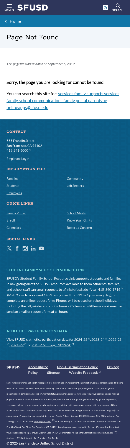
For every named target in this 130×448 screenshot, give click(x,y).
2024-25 (82, 339)
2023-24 (99, 339)
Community (75, 178)
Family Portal (16, 213)
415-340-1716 (110, 289)
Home (15, 21)
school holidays (104, 300)
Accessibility (38, 367)
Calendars (14, 228)
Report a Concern (79, 228)
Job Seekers (75, 186)
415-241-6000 (19, 150)
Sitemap (53, 372)
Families (12, 178)
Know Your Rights (79, 220)
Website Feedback (85, 372)
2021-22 (18, 345)
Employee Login (18, 159)
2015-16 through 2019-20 (53, 345)
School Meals (76, 213)
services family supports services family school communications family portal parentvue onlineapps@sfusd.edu (63, 100)
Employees (14, 193)
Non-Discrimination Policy (77, 367)
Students (13, 186)
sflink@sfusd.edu (77, 289)
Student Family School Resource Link (47, 278)
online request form (40, 300)
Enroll (11, 220)
